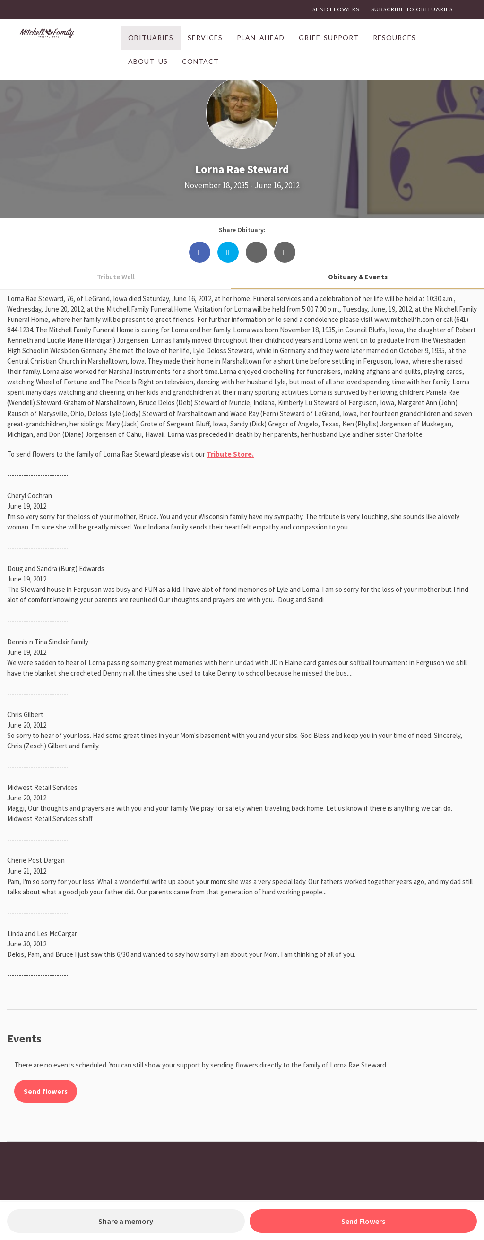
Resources (394, 38)
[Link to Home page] (68, 38)
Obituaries (150, 38)
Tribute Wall (116, 276)
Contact (200, 61)
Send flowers (46, 1091)
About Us (148, 61)
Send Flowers (335, 9)
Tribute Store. (230, 454)
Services (205, 38)
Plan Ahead (261, 38)
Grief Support (329, 38)
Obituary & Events (358, 276)
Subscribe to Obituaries (412, 9)
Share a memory (125, 1221)
